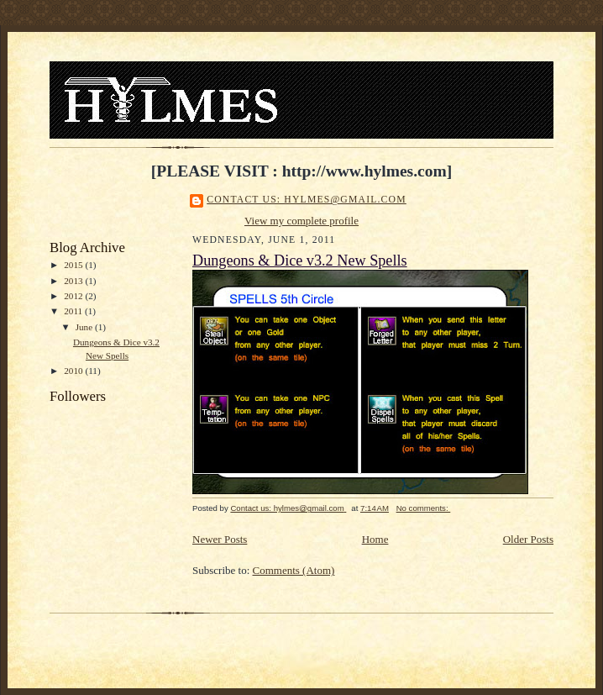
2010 (74, 371)
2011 (74, 311)
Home (375, 539)
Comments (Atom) (294, 570)
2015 (74, 265)
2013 (74, 281)
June (85, 327)
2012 (74, 296)
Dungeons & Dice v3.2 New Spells (299, 260)
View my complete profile (301, 220)
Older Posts (528, 539)
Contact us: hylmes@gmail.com (306, 199)
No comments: (423, 508)
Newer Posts (219, 539)
